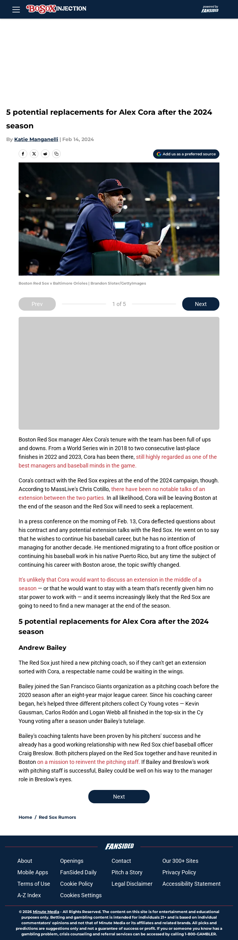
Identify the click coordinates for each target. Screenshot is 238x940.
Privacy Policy (179, 872)
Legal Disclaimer (132, 883)
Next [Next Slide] (201, 304)
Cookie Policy (76, 883)
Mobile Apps (32, 872)
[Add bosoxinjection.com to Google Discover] (186, 154)
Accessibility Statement (191, 883)
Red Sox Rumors (57, 817)
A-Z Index (29, 895)
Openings (71, 861)
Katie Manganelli (36, 139)
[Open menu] (16, 9)
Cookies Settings (81, 895)
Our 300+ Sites (180, 861)
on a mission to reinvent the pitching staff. (88, 762)
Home (25, 817)
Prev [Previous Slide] (37, 304)
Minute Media (46, 911)
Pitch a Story (127, 872)
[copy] (56, 153)
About (24, 861)
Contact (121, 861)
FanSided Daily (78, 872)
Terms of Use (33, 883)
